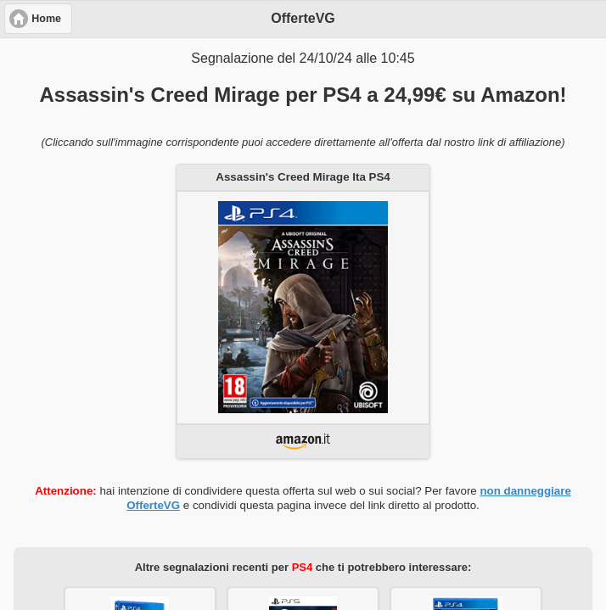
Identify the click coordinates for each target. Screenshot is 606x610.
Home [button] (46, 19)
